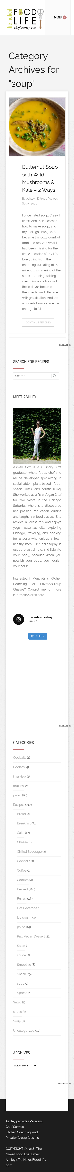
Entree (41, 198)
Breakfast (24, 823)
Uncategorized (23, 1030)
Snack (21, 974)
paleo (17, 795)
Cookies (19, 767)
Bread (21, 814)
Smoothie (24, 965)
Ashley (31, 198)
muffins (18, 786)
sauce (21, 955)
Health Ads (63, 345)
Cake (20, 833)
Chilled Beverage (29, 851)
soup (34, 203)
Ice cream (24, 917)
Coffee (21, 870)
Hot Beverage (27, 908)
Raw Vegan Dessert (31, 936)
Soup (26, 203)
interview (19, 776)
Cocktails (19, 757)
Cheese (22, 842)
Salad (21, 946)
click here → (39, 595)
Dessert (22, 889)
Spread (22, 993)
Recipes (53, 198)
